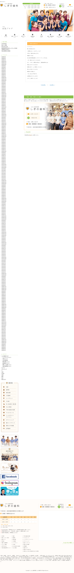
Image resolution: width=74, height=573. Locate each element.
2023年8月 (4, 99)
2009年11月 (4, 288)
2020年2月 (4, 131)
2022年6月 (4, 111)
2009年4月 (4, 298)
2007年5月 (4, 332)
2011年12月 (4, 257)
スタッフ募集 (4, 544)
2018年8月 (4, 154)
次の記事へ (52, 84)
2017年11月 (4, 165)
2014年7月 (4, 223)
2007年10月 (4, 324)
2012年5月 (4, 251)
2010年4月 (4, 282)
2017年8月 (4, 170)
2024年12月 (4, 77)
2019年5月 (4, 143)
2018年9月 (4, 152)
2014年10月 (4, 218)
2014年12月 (4, 215)
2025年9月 (4, 65)
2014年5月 (4, 226)
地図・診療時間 (4, 542)
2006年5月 (4, 348)
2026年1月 (4, 59)
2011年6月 (4, 264)
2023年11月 (4, 95)
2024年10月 (4, 80)
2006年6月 (4, 347)
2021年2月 (4, 120)
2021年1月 (4, 121)
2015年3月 (4, 211)
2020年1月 (4, 133)
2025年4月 (4, 73)
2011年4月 (4, 267)
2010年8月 (4, 277)
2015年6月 (4, 207)
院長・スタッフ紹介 (5, 537)
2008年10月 (4, 307)
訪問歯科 (25, 546)
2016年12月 (4, 180)
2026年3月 (4, 56)
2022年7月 (4, 109)
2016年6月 (4, 189)
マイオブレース (26, 537)
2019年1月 (4, 149)
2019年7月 (4, 140)
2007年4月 (4, 333)
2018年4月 (4, 158)
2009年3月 (4, 299)
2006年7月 (4, 345)
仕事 (2, 372)
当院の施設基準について (6, 547)
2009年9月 (4, 291)
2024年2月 (4, 92)
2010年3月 (4, 283)
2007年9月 (4, 326)
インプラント (15, 542)
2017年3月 (4, 176)
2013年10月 (4, 235)
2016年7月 (4, 187)
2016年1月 (4, 196)
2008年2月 (4, 319)
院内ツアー (4, 539)
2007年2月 (4, 336)
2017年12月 (4, 164)
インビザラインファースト (28, 539)
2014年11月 (4, 217)
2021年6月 (4, 117)
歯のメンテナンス (27, 542)
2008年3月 (4, 317)
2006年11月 (4, 341)
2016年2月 (4, 195)
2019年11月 (4, 136)
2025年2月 (4, 74)
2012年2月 (4, 255)
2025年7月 (4, 68)
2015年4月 (4, 210)
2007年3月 (4, 335)
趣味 (2, 376)
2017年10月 (4, 167)
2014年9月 (4, 220)
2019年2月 (4, 148)
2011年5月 (4, 266)
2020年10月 (4, 124)
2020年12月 (4, 123)
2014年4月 (4, 227)
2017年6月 (4, 173)
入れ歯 (14, 544)
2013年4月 (4, 239)
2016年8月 (4, 186)
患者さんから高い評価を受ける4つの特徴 (31, 551)
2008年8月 (4, 310)
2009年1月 (4, 302)
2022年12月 (4, 106)
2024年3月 (4, 90)
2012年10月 (4, 243)
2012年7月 (4, 248)
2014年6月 (4, 224)
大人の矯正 (15, 547)
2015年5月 (4, 208)
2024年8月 (4, 83)
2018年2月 (4, 161)
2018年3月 (4, 159)
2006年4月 (4, 350)
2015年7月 (4, 205)
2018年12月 (4, 151)
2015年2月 (4, 213)
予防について (5, 358)
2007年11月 (4, 323)
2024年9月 (4, 81)
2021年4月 (4, 118)
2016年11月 (4, 182)
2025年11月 (4, 62)
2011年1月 (4, 271)
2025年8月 (4, 67)
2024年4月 (4, 89)
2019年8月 (4, 139)
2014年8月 (4, 221)
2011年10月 (4, 258)
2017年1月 (4, 179)
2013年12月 (4, 232)
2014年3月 (4, 229)
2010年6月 (4, 280)
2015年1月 (4, 214)
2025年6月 (4, 70)
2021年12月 (4, 114)
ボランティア (4, 369)
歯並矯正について (6, 363)
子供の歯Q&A (5, 360)
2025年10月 (4, 64)
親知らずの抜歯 (26, 544)
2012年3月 (4, 254)
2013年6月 (4, 238)
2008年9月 (4, 308)
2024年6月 (4, 86)
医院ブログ (26, 547)
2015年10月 (4, 201)
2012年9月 (4, 245)
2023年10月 (4, 96)
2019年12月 (4, 134)
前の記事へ (43, 84)
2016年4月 (4, 192)
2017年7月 (4, 171)
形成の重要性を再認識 (6, 50)
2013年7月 (4, 236)
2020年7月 (4, 127)
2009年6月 (4, 295)
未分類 (3, 373)
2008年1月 (4, 320)
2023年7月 (4, 101)
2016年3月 (4, 193)
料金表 (30, 135)
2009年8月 (4, 292)
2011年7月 (4, 263)
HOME (3, 536)
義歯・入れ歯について (7, 364)
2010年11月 (4, 273)
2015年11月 (4, 199)
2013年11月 (4, 233)
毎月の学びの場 (5, 46)
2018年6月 (4, 157)
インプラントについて (7, 357)
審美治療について (6, 361)
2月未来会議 (4, 43)
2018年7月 (4, 155)
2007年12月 (4, 322)
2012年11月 (4, 242)
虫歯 (13, 536)
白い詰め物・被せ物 (16, 546)
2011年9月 (4, 260)
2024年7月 (4, 84)
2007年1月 (4, 338)
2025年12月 (4, 61)
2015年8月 (4, 204)
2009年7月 (4, 294)
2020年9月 (4, 126)
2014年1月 (4, 230)
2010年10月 (4, 274)
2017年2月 (4, 177)
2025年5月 (4, 71)
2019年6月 (4, 142)
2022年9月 (4, 108)
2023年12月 (4, 93)
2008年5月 (4, 314)
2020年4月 (4, 129)
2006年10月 (4, 342)
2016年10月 (4, 183)
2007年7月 (4, 329)
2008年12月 (4, 304)
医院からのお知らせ (27, 549)
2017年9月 (4, 168)
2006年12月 (4, 339)
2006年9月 (4, 344)
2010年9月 (4, 276)
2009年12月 (4, 286)
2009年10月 (4, 289)
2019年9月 (4, 137)
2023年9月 (4, 98)
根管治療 (14, 539)
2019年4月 (4, 145)
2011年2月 (4, 270)
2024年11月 (4, 78)
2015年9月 (4, 202)
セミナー (3, 367)
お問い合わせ (4, 546)
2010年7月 (4, 279)
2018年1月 (4, 162)
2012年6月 (4, 249)
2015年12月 (4, 198)
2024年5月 (4, 87)
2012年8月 (4, 246)
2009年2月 (4, 301)
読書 (2, 374)
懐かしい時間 (4, 45)
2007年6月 (4, 330)
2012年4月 (4, 252)
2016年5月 (4, 190)
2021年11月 (4, 115)
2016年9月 (4, 185)
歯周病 (14, 537)
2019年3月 (4, 146)
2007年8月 (4, 327)
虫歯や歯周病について (7, 366)
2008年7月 (4, 311)
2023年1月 (4, 105)
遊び (2, 377)
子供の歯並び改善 (27, 536)
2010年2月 (4, 285)
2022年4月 (4, 112)
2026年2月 (4, 58)
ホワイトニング (26, 541)
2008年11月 (4, 305)
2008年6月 (4, 313)
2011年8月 (4, 261)
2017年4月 (4, 174)
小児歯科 (14, 541)
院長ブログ (4, 379)
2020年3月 (4, 130)
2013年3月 (4, 241)
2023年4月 (4, 102)
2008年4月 (4, 316)
